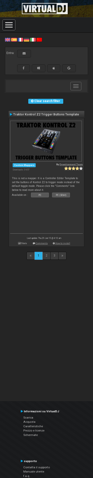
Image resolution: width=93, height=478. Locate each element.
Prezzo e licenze (33, 430)
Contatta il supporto (36, 467)
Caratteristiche (33, 426)
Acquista (29, 422)
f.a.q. (26, 476)
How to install (62, 243)
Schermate (30, 435)
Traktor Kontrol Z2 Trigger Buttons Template (46, 114)
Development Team (71, 164)
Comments (42, 243)
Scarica (28, 417)
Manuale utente (33, 471)
